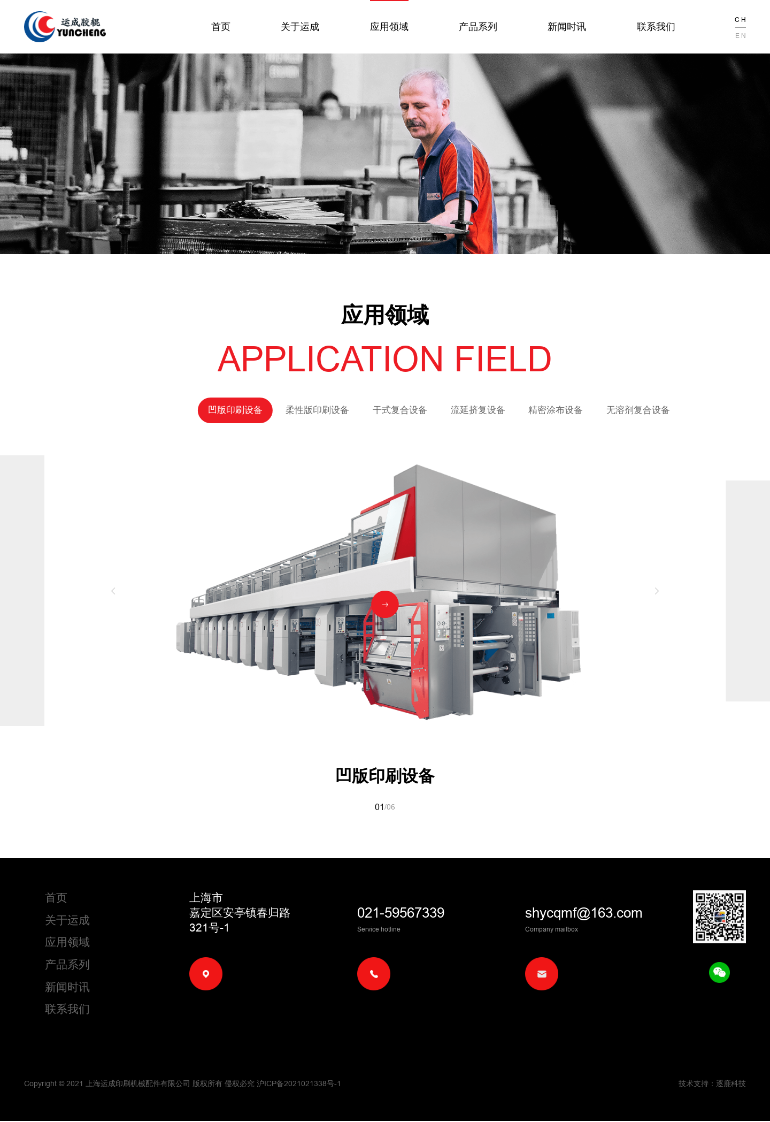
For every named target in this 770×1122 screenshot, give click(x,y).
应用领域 (389, 26)
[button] (113, 591)
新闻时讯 (567, 26)
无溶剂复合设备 (584, 410)
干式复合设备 (346, 410)
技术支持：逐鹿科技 (712, 1084)
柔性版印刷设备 (263, 410)
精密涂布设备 (502, 410)
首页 (220, 26)
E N (740, 36)
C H (740, 20)
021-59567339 (400, 913)
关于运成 (300, 26)
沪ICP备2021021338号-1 (299, 1084)
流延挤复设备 (424, 410)
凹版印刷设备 (181, 410)
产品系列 (478, 26)
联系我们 (656, 26)
